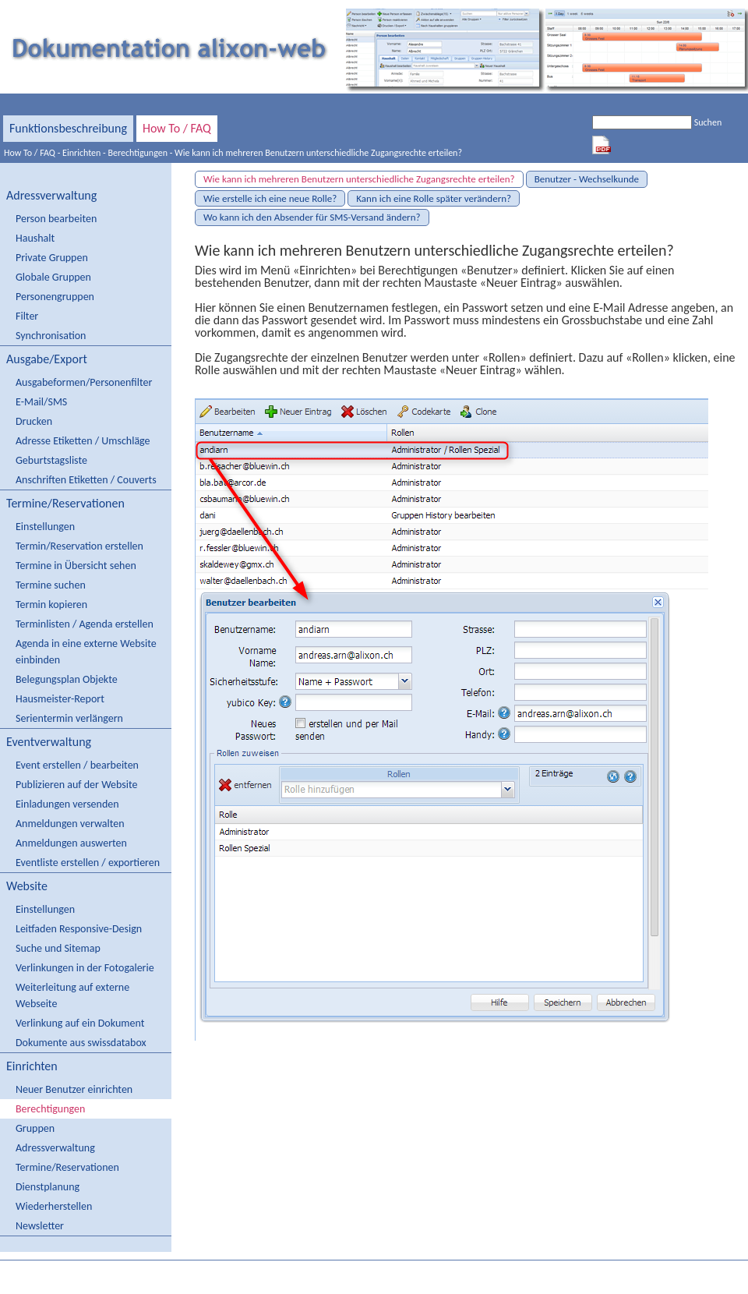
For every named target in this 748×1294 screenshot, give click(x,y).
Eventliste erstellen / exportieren (88, 862)
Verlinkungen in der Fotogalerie (85, 967)
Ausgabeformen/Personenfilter (84, 382)
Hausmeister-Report (60, 698)
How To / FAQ (177, 128)
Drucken (34, 421)
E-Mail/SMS (41, 401)
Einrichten (81, 152)
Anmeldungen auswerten (71, 843)
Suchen (708, 122)
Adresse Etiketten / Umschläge (83, 440)
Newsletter (40, 1225)
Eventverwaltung (48, 741)
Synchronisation (51, 335)
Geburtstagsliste (51, 460)
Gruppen (35, 1128)
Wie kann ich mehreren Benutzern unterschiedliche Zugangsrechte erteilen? (318, 152)
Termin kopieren (51, 604)
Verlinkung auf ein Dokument (80, 1023)
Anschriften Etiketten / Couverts (86, 479)
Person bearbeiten (56, 218)
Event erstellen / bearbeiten (77, 765)
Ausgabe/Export (46, 359)
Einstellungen (45, 526)
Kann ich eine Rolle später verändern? (433, 198)
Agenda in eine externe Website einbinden (86, 651)
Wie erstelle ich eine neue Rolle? (270, 198)
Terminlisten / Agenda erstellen (84, 624)
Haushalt (35, 238)
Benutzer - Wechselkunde (587, 179)
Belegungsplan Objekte (67, 679)
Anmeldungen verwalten (70, 823)
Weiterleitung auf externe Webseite (72, 995)
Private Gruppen (52, 257)
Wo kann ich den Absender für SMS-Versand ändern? (312, 217)
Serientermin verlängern (69, 718)
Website (27, 886)
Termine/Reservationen (65, 503)
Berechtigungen (138, 152)
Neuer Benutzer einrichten (74, 1089)
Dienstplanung (47, 1186)
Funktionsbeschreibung (68, 128)
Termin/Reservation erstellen (79, 546)
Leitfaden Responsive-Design (79, 928)
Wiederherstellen (54, 1206)
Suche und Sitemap (58, 948)
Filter (27, 316)
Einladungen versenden (67, 804)
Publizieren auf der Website (77, 784)
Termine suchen (51, 585)
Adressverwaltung (51, 195)
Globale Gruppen (53, 277)
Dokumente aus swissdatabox (81, 1042)
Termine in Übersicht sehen (76, 565)
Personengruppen (55, 296)
